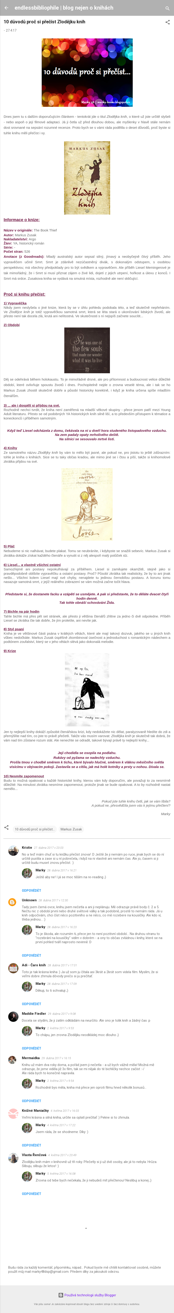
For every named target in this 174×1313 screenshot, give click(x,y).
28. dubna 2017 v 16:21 (62, 870)
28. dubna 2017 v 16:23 (62, 927)
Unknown (29, 900)
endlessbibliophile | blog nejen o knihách (64, 8)
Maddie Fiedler (34, 1014)
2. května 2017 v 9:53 (60, 1028)
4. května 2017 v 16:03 (65, 1110)
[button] (167, 23)
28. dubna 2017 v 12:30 (53, 900)
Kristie (27, 848)
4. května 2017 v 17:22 (61, 1125)
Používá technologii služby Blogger (87, 1295)
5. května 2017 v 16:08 (61, 1173)
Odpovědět (31, 890)
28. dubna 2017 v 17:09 (62, 983)
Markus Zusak (71, 829)
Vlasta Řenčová (34, 1155)
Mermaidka (31, 1058)
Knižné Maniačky (35, 1111)
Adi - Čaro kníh (34, 965)
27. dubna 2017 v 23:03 (48, 847)
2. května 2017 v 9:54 (60, 1080)
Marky (40, 870)
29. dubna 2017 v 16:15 (56, 1058)
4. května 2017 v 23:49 (62, 1155)
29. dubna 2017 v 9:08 (62, 1013)
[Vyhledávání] (167, 9)
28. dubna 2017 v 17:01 (62, 965)
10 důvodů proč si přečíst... (35, 829)
